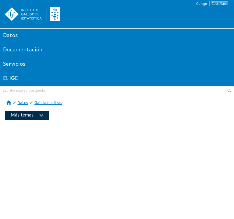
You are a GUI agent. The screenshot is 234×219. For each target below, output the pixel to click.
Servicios (14, 64)
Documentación (22, 50)
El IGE (10, 78)
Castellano (219, 4)
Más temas (27, 115)
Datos (10, 35)
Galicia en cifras (48, 103)
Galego (201, 4)
